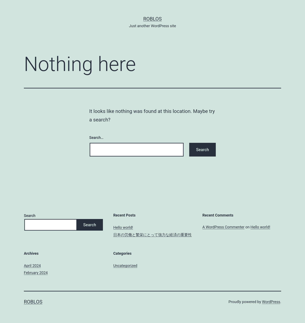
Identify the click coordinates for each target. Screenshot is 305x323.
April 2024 (32, 265)
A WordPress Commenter (224, 227)
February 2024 (36, 272)
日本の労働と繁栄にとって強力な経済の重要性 (152, 234)
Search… (96, 137)
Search (29, 215)
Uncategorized (125, 265)
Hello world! (123, 227)
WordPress (271, 302)
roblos (152, 19)
